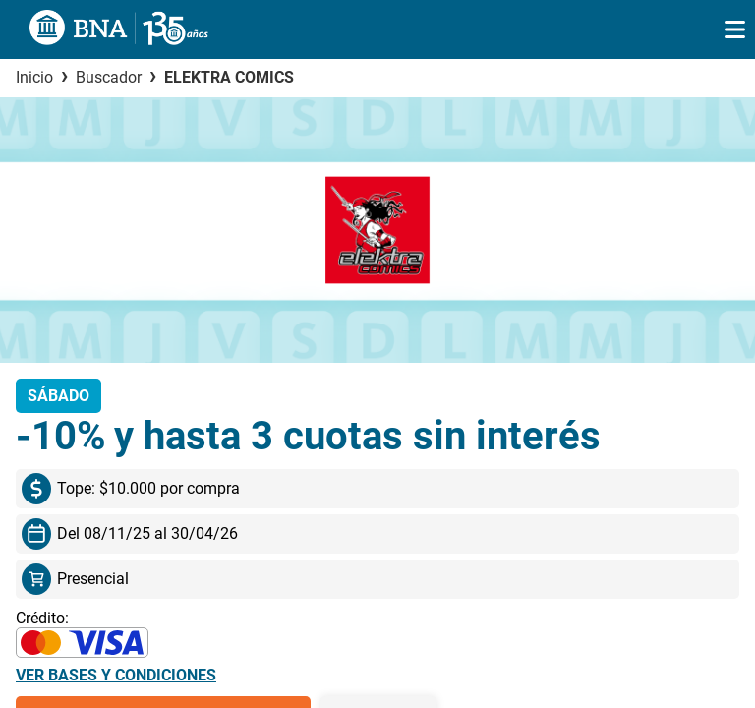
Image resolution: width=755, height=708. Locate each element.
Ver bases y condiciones (116, 675)
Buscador (109, 77)
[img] (735, 29)
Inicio (34, 77)
